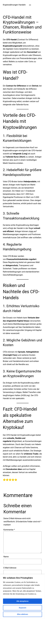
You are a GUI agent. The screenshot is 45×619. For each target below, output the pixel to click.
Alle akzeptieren (22, 601)
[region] (22, 596)
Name (6, 556)
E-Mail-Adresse (9, 568)
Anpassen (22, 608)
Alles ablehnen (22, 614)
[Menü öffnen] (30, 5)
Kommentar (9, 530)
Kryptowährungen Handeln (14, 5)
